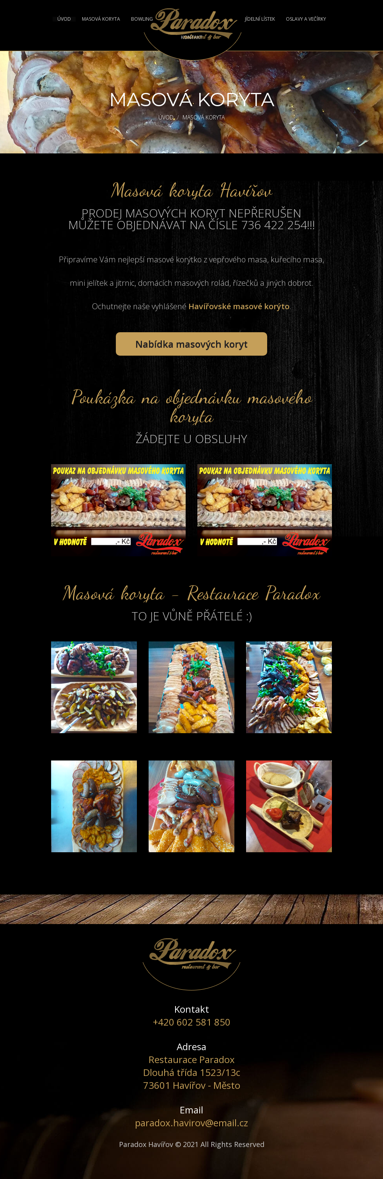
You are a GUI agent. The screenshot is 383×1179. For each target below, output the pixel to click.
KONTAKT (191, 37)
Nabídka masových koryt (191, 343)
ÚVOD (64, 19)
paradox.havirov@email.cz (191, 1122)
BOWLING (142, 19)
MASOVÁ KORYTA (101, 19)
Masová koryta (204, 117)
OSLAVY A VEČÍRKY (306, 19)
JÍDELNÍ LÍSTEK (260, 19)
